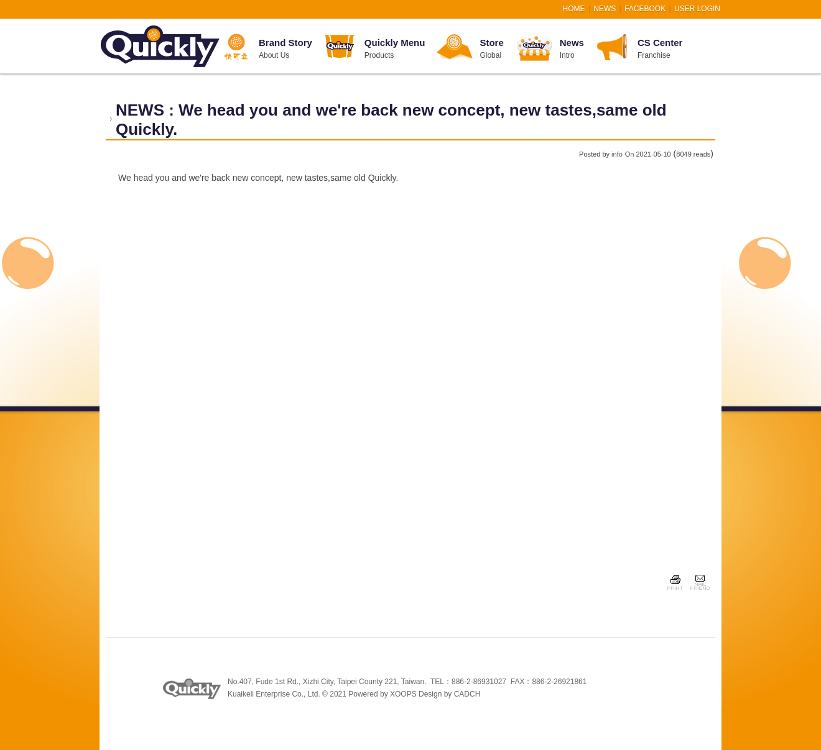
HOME (574, 8)
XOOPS (403, 694)
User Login (697, 8)
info (617, 154)
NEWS (604, 8)
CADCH (467, 694)
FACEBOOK (645, 8)
